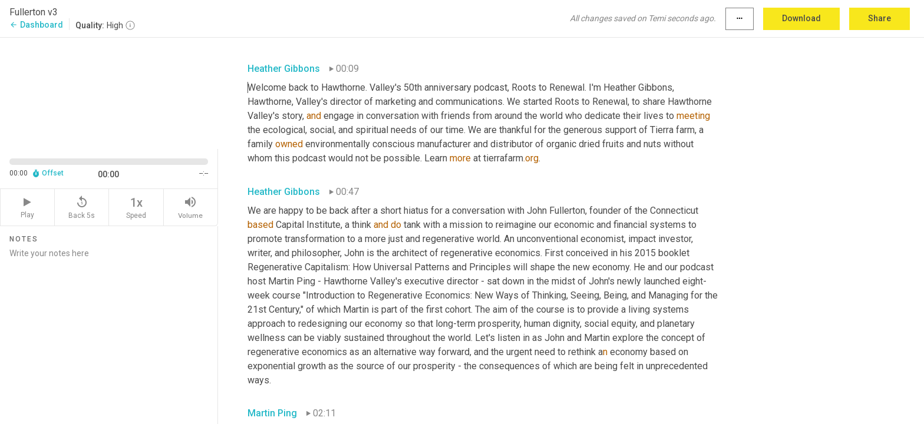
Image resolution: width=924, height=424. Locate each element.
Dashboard (36, 24)
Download (801, 18)
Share (879, 18)
